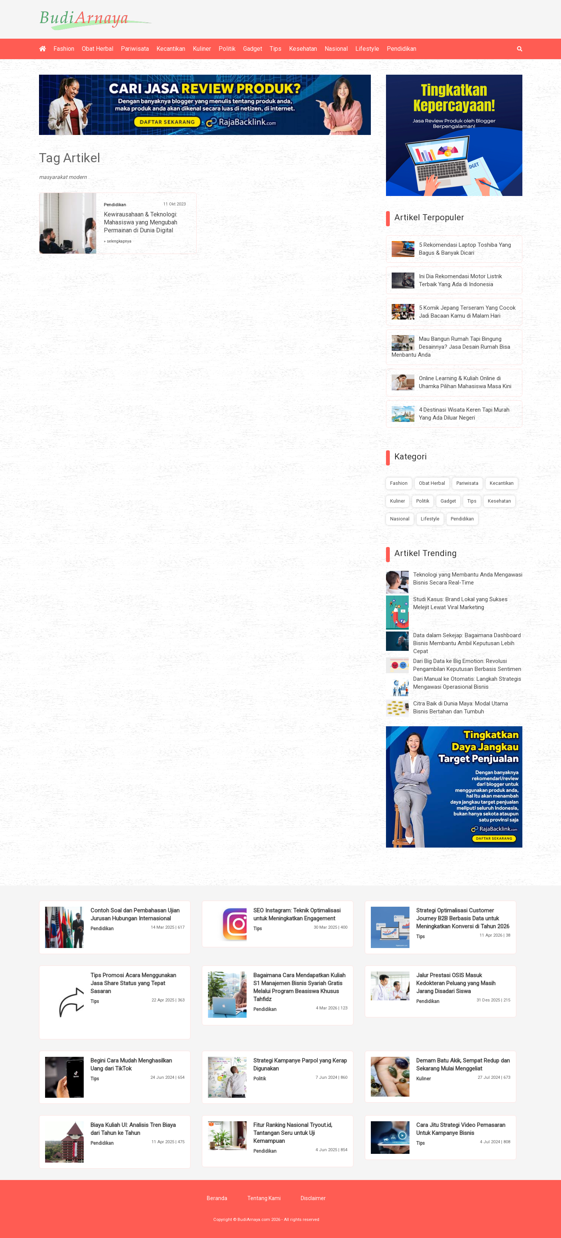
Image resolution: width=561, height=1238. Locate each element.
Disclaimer (313, 1198)
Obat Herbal (97, 48)
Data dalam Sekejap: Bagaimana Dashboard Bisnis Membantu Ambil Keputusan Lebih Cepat (467, 643)
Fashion (63, 48)
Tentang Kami (264, 1198)
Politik (227, 48)
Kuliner (202, 48)
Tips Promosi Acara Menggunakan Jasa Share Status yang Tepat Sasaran (133, 983)
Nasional (336, 48)
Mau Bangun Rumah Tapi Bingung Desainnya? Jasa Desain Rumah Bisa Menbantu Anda (451, 346)
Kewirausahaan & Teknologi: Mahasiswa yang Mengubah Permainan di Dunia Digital (140, 222)
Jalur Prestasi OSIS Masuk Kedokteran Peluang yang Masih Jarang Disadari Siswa (455, 983)
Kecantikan (170, 48)
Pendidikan (401, 48)
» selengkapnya (117, 241)
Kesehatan (303, 48)
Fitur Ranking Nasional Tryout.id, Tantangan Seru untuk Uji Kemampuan (292, 1133)
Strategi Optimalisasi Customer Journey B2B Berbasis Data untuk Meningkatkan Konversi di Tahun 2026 (462, 918)
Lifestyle (367, 48)
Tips (275, 48)
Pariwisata (135, 48)
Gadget (252, 48)
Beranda (217, 1198)
